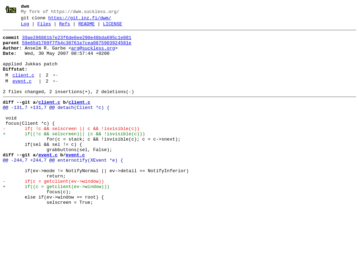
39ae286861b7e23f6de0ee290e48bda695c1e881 (76, 42)
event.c (22, 94)
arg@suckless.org (93, 54)
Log (25, 27)
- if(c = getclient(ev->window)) (53, 212)
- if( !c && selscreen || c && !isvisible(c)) (71, 148)
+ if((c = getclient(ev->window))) (56, 218)
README (86, 27)
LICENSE (112, 27)
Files (44, 27)
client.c (23, 87)
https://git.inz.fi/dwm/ (79, 20)
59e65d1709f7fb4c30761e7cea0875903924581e (76, 48)
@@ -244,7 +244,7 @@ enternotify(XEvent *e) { (63, 186)
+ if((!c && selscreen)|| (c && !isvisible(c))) (74, 155)
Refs (64, 27)
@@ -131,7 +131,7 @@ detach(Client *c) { (56, 123)
